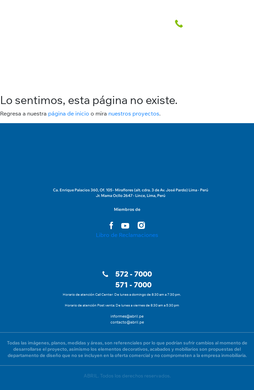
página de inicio (68, 113)
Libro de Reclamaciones (127, 234)
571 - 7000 (133, 284)
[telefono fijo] (180, 23)
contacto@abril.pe (127, 322)
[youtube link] (125, 226)
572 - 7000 (133, 274)
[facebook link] (111, 225)
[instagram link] (141, 225)
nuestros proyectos (133, 113)
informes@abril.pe (127, 316)
